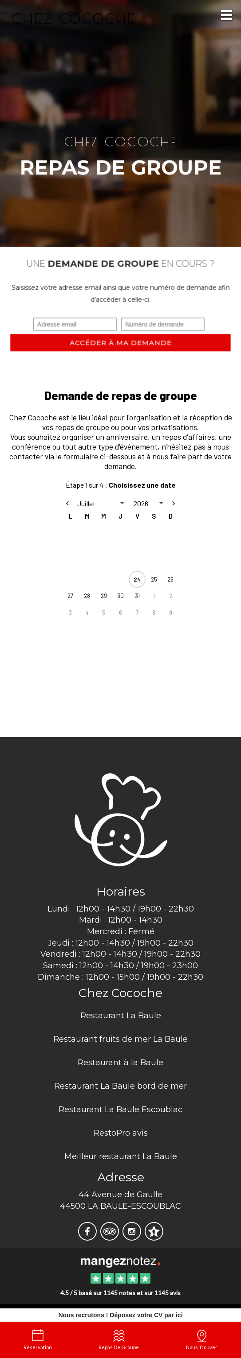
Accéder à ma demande (120, 342)
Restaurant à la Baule (120, 1062)
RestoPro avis (121, 1133)
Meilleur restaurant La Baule (120, 1156)
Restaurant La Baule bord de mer (120, 1086)
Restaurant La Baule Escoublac (120, 1109)
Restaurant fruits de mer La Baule (120, 1039)
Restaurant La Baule (120, 1015)
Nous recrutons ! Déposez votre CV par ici (120, 1315)
